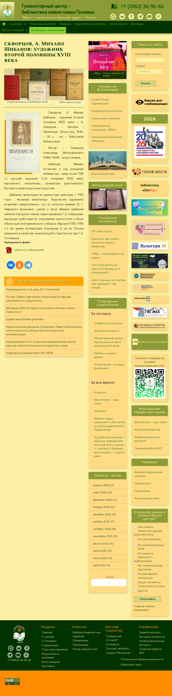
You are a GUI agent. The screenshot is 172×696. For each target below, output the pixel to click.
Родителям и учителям (90, 23)
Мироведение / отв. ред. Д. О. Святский (32, 289)
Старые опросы (144, 606)
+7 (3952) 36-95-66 (142, 6)
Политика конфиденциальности (142, 659)
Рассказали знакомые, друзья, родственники (148, 530)
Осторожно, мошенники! (47, 30)
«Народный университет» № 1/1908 (29, 353)
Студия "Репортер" (118, 652)
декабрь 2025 (102, 514)
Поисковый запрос (148, 54)
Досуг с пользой (13, 30)
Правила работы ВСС (148, 448)
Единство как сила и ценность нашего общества (105, 242)
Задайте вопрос (150, 632)
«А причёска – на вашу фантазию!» (109, 366)
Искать (146, 83)
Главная (4, 24)
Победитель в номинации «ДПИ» (103, 127)
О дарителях (50, 645)
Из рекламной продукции (145, 575)
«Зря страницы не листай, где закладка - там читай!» (108, 283)
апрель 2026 (101, 485)
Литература (142, 483)
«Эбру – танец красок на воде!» (108, 74)
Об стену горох (101, 231)
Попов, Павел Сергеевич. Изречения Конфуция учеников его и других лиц (38, 298)
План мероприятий (43, 23)
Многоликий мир (103, 173)
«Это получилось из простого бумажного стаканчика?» (105, 268)
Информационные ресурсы (147, 439)
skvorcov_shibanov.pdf (29, 249)
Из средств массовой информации (143, 557)
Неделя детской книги (106, 110)
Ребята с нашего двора (105, 355)
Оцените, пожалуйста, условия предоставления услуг (150, 362)
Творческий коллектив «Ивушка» (106, 138)
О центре (17, 24)
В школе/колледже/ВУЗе (149, 546)
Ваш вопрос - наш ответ (106, 401)
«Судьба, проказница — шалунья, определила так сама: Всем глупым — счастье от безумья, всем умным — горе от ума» (109, 447)
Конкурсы (112, 644)
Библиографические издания (148, 474)
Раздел (140, 66)
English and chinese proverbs (25, 319)
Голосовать (148, 599)
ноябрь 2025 (101, 521)
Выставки (137, 23)
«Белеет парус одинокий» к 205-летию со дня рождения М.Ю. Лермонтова (109, 424)
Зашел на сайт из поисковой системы (149, 584)
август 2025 (101, 543)
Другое (141, 591)
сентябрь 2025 (102, 536)
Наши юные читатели (105, 118)
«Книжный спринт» (106, 330)
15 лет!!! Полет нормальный (100, 101)
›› (109, 582)
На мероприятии (147, 539)
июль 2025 (100, 550)
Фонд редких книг (147, 498)
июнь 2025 (100, 558)
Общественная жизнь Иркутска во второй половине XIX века (108, 342)
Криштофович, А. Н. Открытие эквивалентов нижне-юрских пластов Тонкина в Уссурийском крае (41, 343)
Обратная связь (131, 664)
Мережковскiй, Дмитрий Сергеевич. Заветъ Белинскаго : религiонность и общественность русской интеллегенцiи (44, 330)
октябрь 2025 (102, 529)
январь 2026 (101, 507)
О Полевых (49, 641)
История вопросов (147, 429)
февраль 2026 (102, 499)
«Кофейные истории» (108, 323)
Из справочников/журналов (148, 567)
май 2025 (99, 565)
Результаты (141, 610)
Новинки (65, 23)
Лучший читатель (117, 648)
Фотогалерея (118, 23)
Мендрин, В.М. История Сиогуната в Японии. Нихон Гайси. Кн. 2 (40, 309)
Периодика (142, 490)
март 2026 (99, 492)
